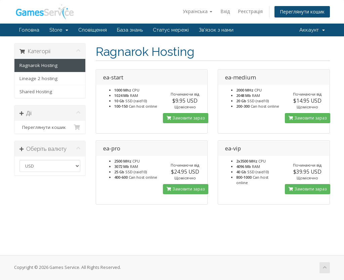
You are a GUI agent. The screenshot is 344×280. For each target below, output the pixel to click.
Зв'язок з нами (216, 30)
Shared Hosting (35, 92)
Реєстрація (250, 11)
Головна (29, 30)
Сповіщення (92, 30)
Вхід (225, 11)
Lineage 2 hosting (38, 78)
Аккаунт (312, 30)
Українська (197, 11)
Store (58, 30)
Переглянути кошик (302, 11)
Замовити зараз (186, 118)
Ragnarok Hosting (38, 65)
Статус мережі (171, 30)
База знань (130, 30)
